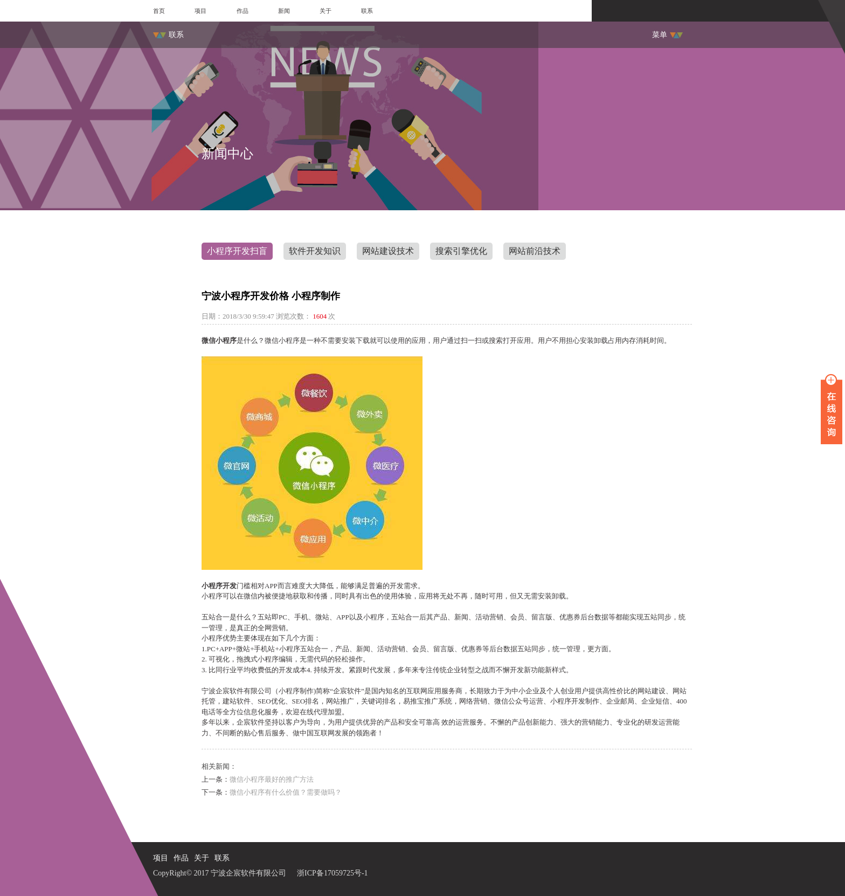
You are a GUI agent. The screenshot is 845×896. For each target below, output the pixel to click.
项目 (200, 11)
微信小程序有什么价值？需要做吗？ (286, 792)
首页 (159, 11)
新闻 (284, 11)
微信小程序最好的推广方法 (272, 779)
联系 (367, 11)
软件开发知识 (315, 251)
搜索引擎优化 (461, 251)
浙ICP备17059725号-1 (332, 873)
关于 (325, 11)
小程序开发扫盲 (237, 251)
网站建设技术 (388, 251)
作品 (242, 11)
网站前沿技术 (534, 251)
